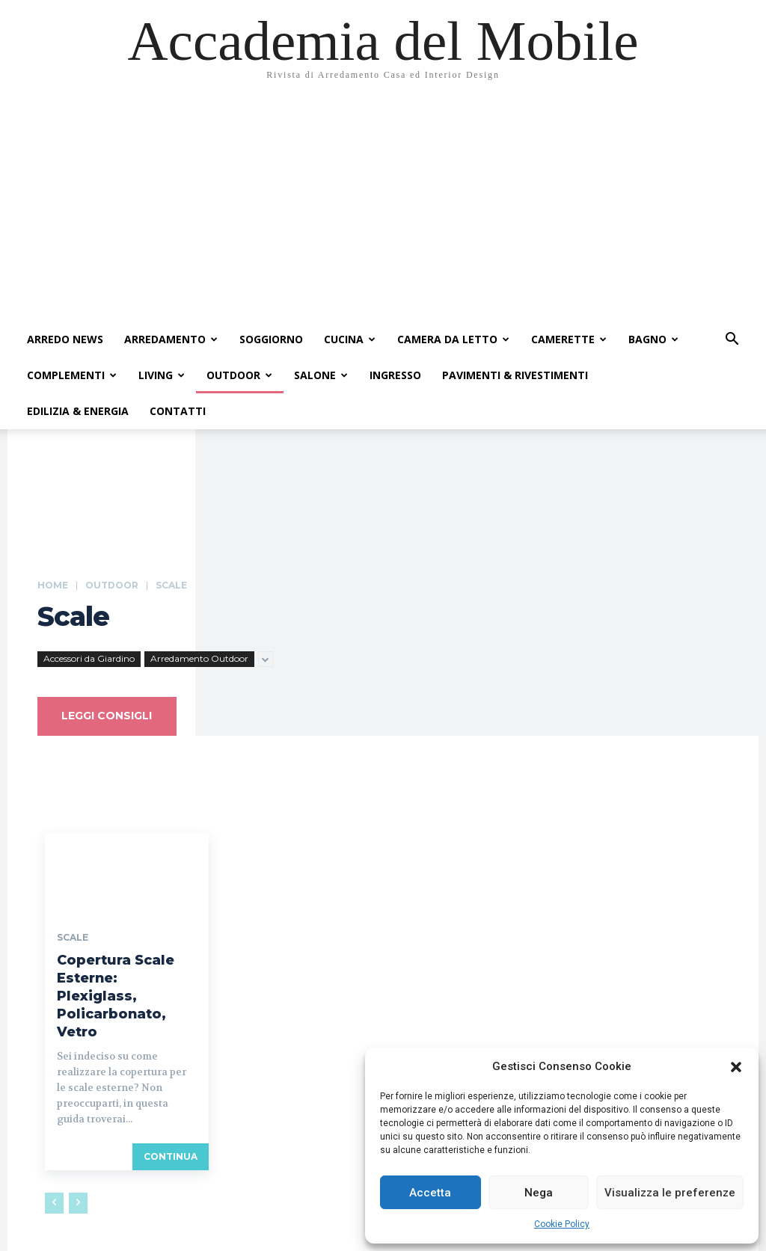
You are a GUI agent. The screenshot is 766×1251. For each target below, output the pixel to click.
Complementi (72, 375)
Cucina (350, 339)
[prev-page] (54, 1179)
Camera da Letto (453, 339)
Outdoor (239, 375)
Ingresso (395, 375)
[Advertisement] (383, 209)
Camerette (569, 339)
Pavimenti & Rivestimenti (515, 375)
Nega (538, 1192)
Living (161, 375)
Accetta (430, 1192)
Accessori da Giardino (89, 659)
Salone (321, 375)
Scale (72, 939)
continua (170, 1132)
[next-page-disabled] (78, 1179)
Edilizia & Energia (78, 411)
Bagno (653, 339)
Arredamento (171, 339)
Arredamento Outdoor (199, 659)
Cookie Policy (561, 1224)
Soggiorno (271, 339)
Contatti (178, 411)
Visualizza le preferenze (669, 1192)
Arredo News (65, 339)
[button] (736, 1067)
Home (52, 585)
